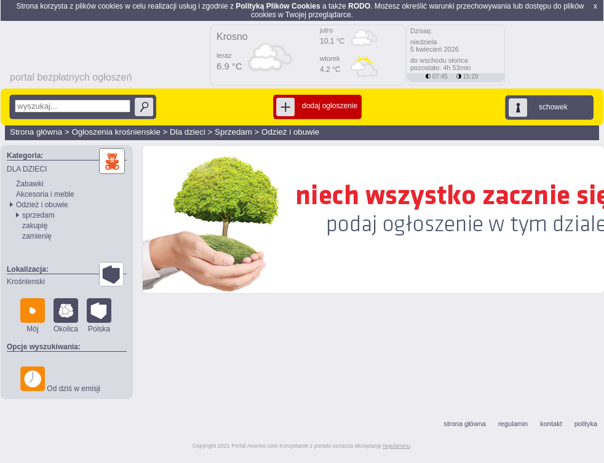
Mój (32, 315)
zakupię (34, 225)
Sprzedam (233, 132)
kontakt (551, 423)
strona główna (464, 423)
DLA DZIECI (27, 169)
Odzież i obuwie (290, 132)
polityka (585, 423)
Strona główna (36, 132)
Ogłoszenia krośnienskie (115, 132)
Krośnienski (26, 281)
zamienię (37, 236)
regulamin (513, 423)
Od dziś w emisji (60, 379)
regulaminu (396, 446)
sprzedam (38, 215)
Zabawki (30, 184)
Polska (99, 315)
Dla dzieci (187, 132)
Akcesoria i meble (45, 194)
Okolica (66, 315)
